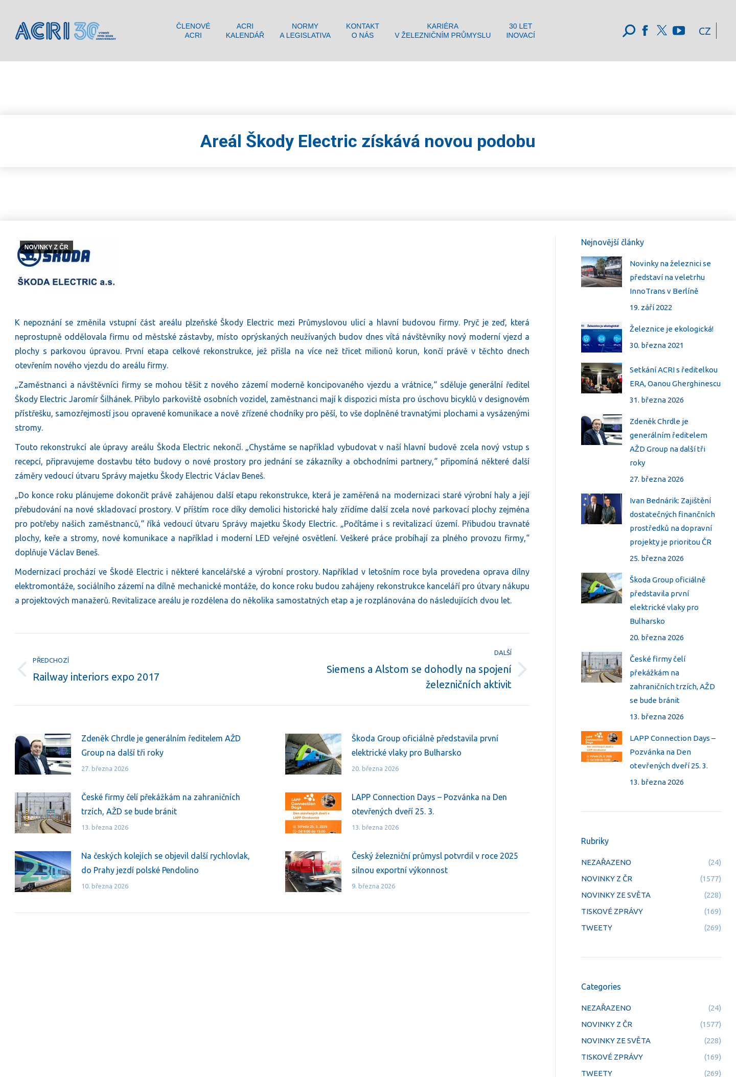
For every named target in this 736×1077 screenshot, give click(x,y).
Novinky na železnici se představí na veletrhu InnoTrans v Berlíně (670, 277)
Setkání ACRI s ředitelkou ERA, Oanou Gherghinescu (675, 376)
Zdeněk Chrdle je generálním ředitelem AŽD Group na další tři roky (161, 745)
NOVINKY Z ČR (46, 247)
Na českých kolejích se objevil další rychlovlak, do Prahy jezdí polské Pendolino (165, 863)
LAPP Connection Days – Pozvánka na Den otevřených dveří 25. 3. (429, 804)
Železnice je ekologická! (672, 328)
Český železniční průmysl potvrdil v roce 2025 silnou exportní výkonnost (435, 863)
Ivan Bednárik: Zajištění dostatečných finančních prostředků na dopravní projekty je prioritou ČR (672, 521)
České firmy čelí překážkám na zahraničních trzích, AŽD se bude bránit (160, 804)
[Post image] (43, 754)
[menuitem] (193, 30)
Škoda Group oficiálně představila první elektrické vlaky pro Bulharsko (425, 745)
